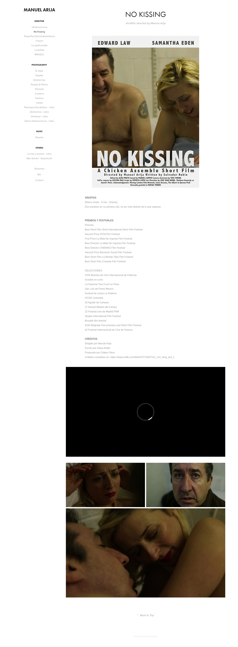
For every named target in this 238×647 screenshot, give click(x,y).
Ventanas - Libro (39, 116)
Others (39, 148)
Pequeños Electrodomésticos (39, 36)
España (39, 75)
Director (39, 21)
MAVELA (39, 54)
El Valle (39, 70)
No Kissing (39, 31)
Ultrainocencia (39, 27)
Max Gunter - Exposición (39, 158)
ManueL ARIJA (39, 10)
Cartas (39, 102)
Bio (39, 174)
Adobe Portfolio (150, 636)
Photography (39, 65)
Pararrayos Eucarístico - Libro (39, 107)
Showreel (39, 168)
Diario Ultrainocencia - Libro (39, 121)
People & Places (39, 84)
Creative (39, 93)
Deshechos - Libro (39, 111)
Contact (39, 180)
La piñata (39, 49)
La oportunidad (39, 45)
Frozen (39, 40)
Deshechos (39, 80)
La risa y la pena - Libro (39, 153)
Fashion (39, 98)
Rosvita (39, 137)
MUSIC (39, 131)
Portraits (39, 89)
